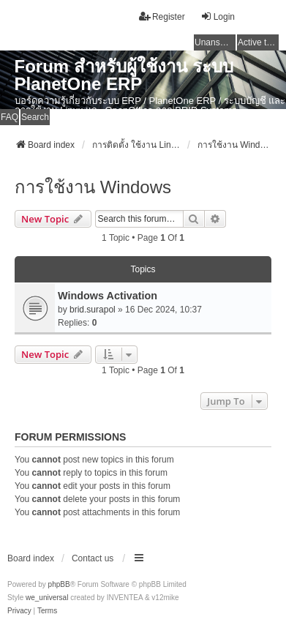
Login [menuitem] (217, 16)
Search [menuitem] (35, 117)
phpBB (59, 584)
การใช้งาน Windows (93, 187)
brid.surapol (92, 309)
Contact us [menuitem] (92, 558)
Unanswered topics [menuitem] (215, 42)
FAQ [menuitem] (9, 117)
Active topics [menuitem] (258, 42)
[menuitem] (19, 611)
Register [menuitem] (162, 16)
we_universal (47, 598)
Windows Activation (107, 296)
